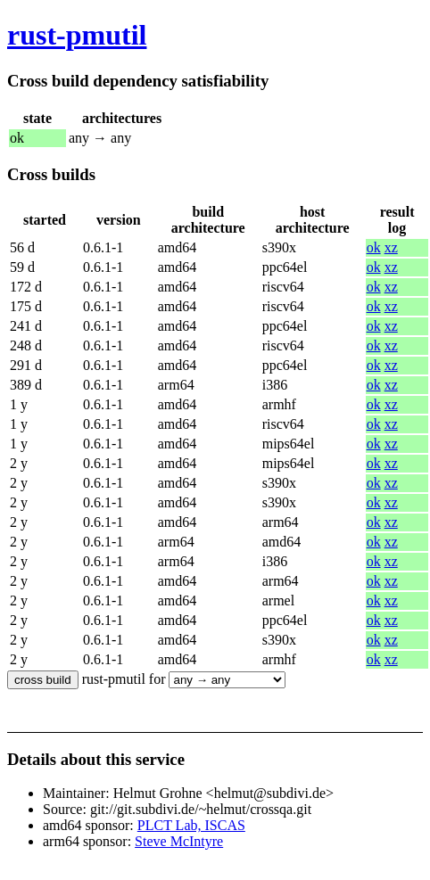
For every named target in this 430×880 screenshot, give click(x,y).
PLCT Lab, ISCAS (191, 825)
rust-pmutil (76, 35)
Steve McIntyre (179, 841)
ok (374, 247)
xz (391, 247)
